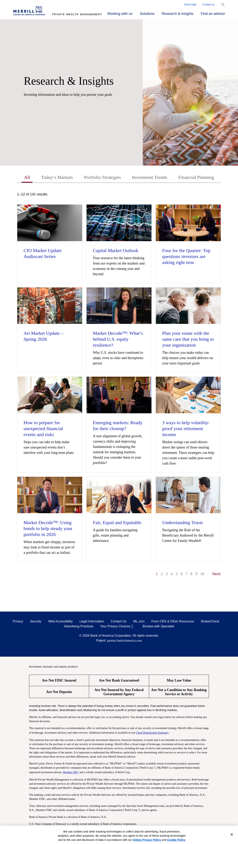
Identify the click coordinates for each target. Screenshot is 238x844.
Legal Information (91, 621)
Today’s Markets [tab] (57, 177)
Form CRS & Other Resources (172, 621)
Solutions (147, 14)
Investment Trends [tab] (149, 177)
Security (35, 621)
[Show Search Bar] (223, 5)
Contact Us (119, 621)
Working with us (119, 14)
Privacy (18, 621)
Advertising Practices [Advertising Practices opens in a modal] (78, 626)
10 (202, 574)
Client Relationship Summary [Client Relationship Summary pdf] (152, 732)
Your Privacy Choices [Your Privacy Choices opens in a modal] (115, 626)
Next (216, 574)
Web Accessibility (60, 621)
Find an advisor (213, 14)
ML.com (139, 621)
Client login (190, 4)
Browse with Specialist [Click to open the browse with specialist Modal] (158, 626)
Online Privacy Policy (147, 839)
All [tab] (27, 177)
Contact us (208, 4)
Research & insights (177, 14)
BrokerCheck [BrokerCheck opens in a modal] (210, 621)
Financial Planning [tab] (196, 177)
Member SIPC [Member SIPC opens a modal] (71, 772)
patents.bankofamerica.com (124, 640)
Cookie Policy (176, 839)
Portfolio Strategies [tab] (102, 177)
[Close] (231, 834)
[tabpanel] (119, 386)
